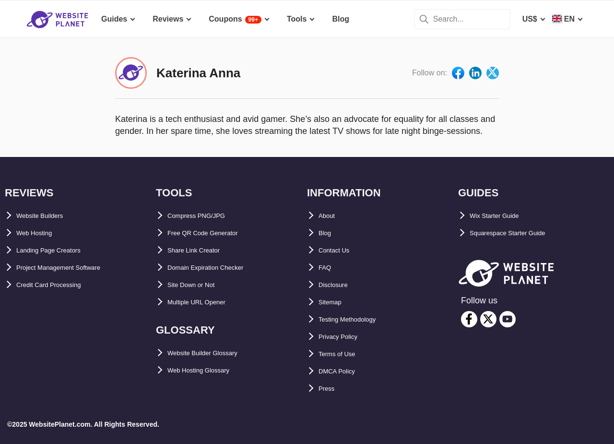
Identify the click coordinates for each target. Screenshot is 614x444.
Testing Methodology (357, 319)
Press (329, 388)
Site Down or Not (198, 285)
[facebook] (469, 319)
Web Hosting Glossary (208, 370)
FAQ (326, 268)
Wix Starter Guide (502, 216)
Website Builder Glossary (213, 353)
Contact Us (339, 250)
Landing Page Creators (58, 250)
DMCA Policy (342, 371)
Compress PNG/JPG (204, 216)
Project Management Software (71, 268)
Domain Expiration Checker (217, 268)
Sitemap (333, 302)
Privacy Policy (345, 337)
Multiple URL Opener (205, 302)
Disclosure (338, 285)
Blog (327, 233)
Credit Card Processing (59, 285)
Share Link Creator (201, 250)
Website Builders (47, 216)
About (330, 216)
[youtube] (507, 319)
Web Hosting (39, 233)
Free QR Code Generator (212, 233)
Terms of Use (342, 354)
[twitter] (488, 319)
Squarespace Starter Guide (519, 233)
